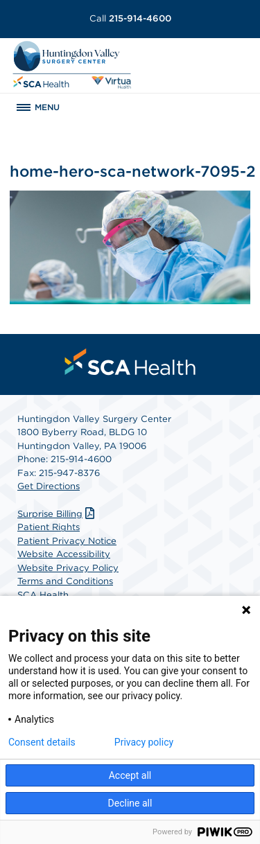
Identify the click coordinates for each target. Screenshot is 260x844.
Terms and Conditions (65, 581)
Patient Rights (48, 527)
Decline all (130, 803)
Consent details (42, 742)
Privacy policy (143, 742)
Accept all (130, 775)
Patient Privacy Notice (66, 541)
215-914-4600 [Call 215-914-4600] (130, 18)
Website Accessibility (63, 554)
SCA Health (43, 595)
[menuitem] (130, 361)
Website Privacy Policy (68, 568)
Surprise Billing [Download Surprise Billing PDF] (57, 514)
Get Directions (48, 486)
